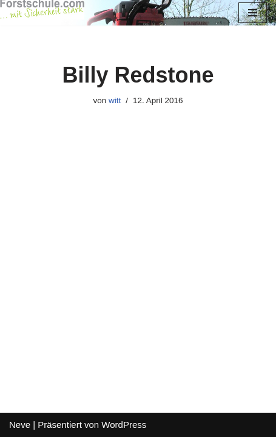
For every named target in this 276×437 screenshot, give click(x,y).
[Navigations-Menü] (252, 12)
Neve (19, 424)
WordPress (123, 424)
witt (115, 100)
